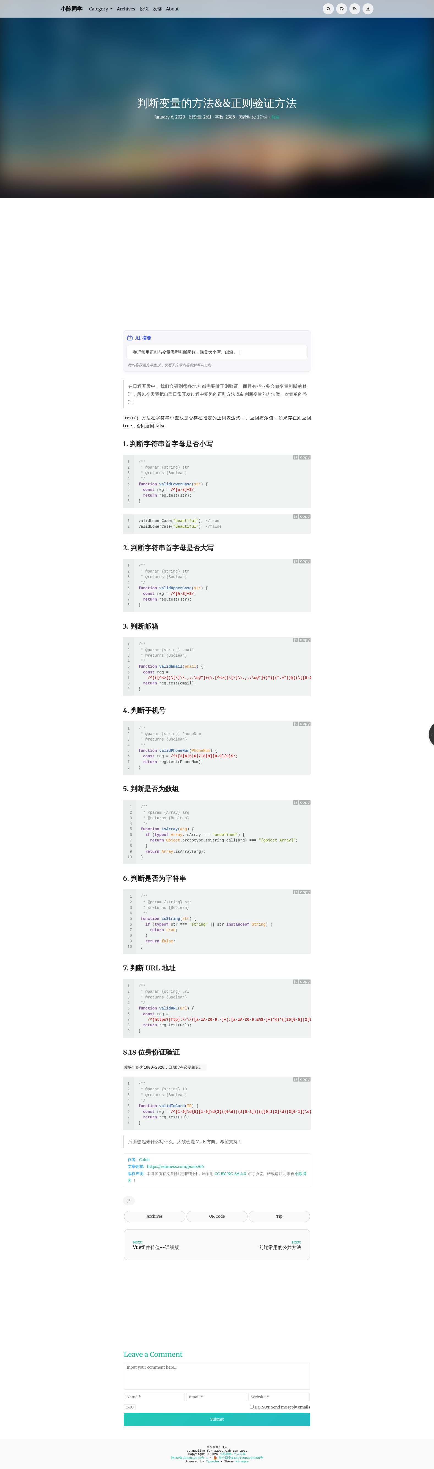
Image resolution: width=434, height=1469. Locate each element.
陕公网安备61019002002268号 (238, 1458)
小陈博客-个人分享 (233, 1454)
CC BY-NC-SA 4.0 (230, 1173)
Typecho (212, 1461)
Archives (126, 9)
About (172, 9)
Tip (279, 1216)
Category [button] (99, 9)
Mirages (241, 1461)
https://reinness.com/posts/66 (175, 1166)
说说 (144, 9)
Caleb (144, 1159)
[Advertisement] (217, 267)
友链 (157, 9)
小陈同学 (72, 8)
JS (128, 1201)
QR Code (217, 1216)
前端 (275, 117)
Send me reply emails (283, 1407)
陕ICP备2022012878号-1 (189, 1458)
